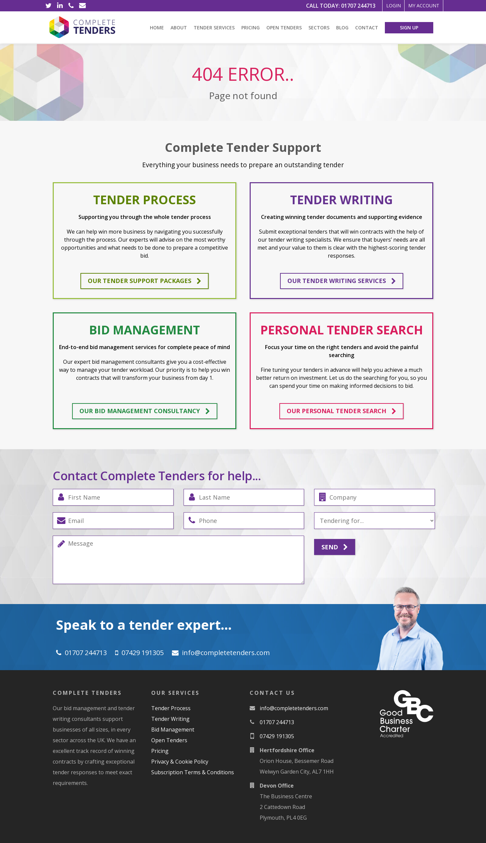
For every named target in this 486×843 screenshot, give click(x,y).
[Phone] (71, 5)
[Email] (82, 5)
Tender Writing (170, 719)
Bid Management (172, 729)
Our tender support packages (144, 281)
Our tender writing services (341, 281)
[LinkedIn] (59, 5)
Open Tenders (284, 27)
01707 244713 (339, 5)
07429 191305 (142, 652)
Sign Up (409, 27)
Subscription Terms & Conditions (192, 772)
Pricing (250, 27)
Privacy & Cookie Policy (179, 761)
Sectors (318, 27)
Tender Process (171, 708)
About (179, 27)
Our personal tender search (341, 411)
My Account (418, 5)
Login (379, 5)
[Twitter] (48, 5)
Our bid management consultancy (144, 411)
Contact (366, 27)
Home (157, 27)
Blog (342, 27)
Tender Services (214, 27)
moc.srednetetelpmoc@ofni (226, 652)
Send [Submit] (334, 547)
